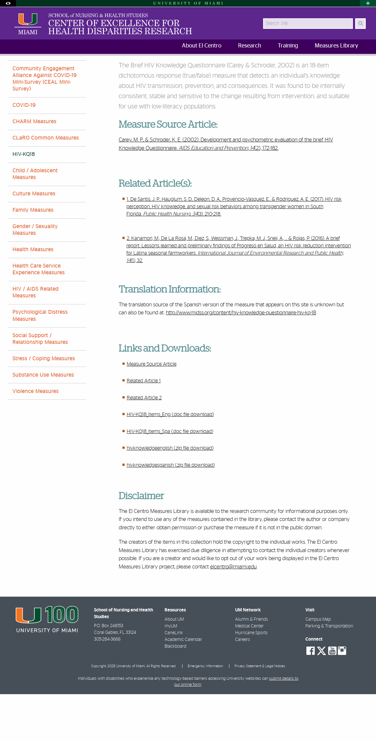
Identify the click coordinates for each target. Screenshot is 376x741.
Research (58, 69)
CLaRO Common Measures (46, 184)
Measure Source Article (151, 410)
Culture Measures (34, 240)
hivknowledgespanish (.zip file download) (171, 512)
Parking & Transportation (329, 673)
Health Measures (33, 296)
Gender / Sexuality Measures (35, 277)
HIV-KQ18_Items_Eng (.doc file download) (170, 461)
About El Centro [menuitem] (201, 46)
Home (34, 69)
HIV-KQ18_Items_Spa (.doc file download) (170, 478)
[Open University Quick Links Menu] (368, 3)
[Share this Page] (363, 65)
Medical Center (249, 673)
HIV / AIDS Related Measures (36, 339)
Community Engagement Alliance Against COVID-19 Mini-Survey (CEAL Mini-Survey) (45, 126)
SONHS (13, 69)
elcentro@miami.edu (233, 613)
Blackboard (175, 693)
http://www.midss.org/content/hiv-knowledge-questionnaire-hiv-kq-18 (241, 359)
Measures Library (93, 69)
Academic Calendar (183, 686)
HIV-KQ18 (24, 201)
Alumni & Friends (251, 666)
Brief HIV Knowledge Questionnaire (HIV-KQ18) (159, 69)
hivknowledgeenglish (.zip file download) (170, 495)
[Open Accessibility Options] (8, 3)
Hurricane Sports (251, 679)
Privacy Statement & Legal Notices (260, 713)
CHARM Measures (34, 168)
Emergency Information (205, 713)
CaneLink (174, 679)
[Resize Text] (349, 65)
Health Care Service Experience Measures (39, 316)
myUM (171, 673)
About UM (174, 666)
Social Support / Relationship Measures (40, 386)
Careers (242, 686)
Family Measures (33, 257)
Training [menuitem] (288, 46)
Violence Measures (36, 438)
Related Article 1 (144, 427)
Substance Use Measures (43, 421)
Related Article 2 (144, 444)
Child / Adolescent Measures (35, 221)
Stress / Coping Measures (44, 405)
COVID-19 (24, 152)
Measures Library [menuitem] (336, 46)
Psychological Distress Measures (40, 362)
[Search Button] (360, 23)
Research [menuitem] (249, 46)
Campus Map (318, 666)
